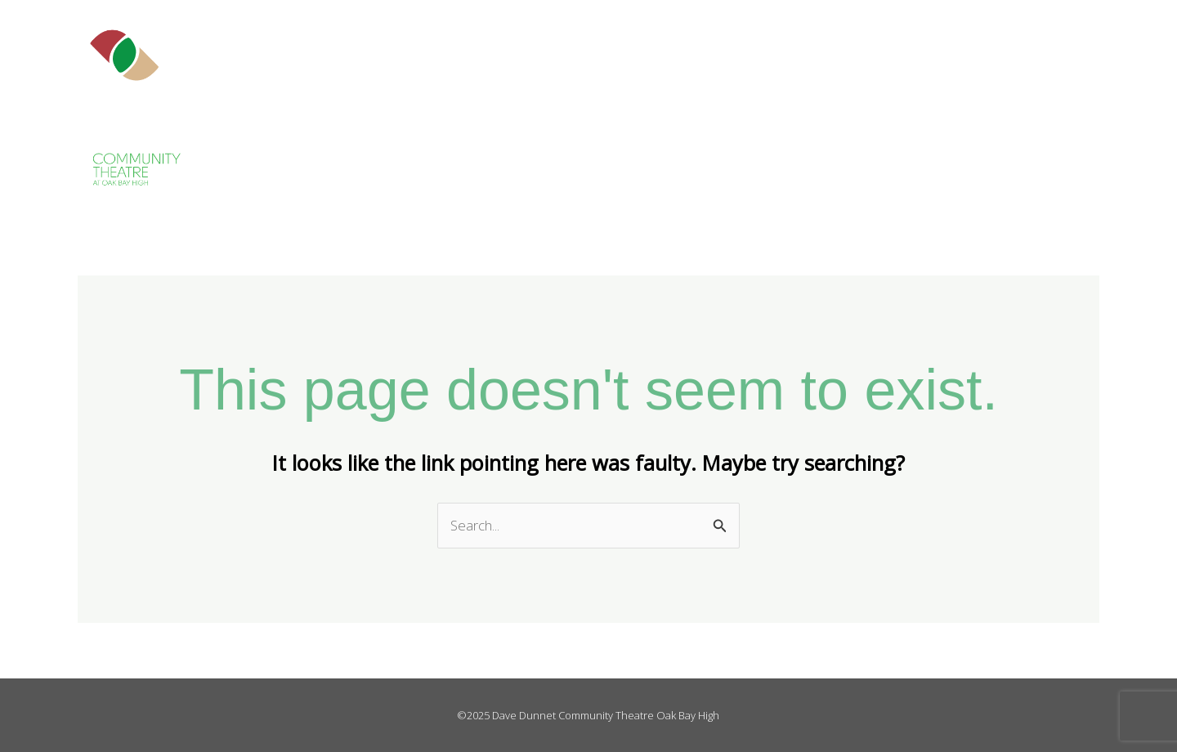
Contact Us (1099, 105)
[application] (836, 106)
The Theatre (797, 106)
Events (1016, 105)
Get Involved (920, 106)
